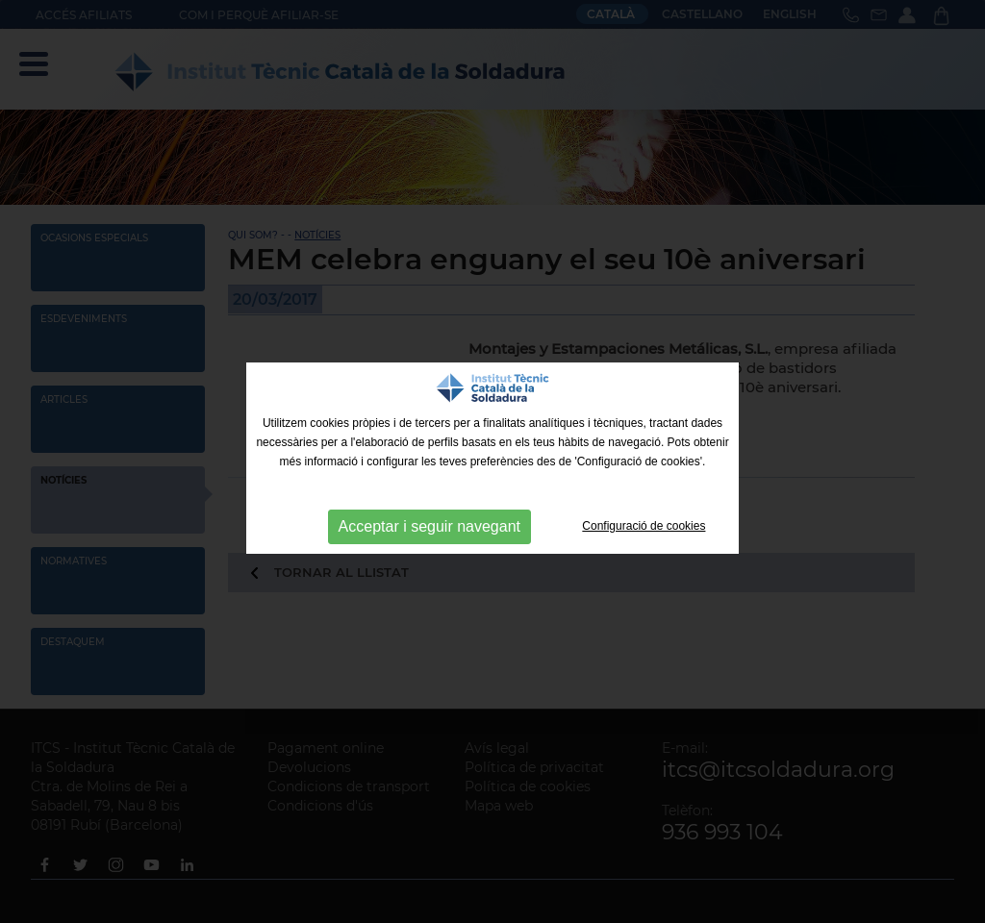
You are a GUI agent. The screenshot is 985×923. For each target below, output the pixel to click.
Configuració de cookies (643, 526)
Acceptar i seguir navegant (429, 526)
